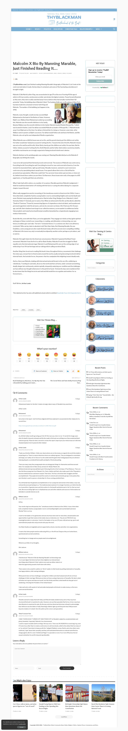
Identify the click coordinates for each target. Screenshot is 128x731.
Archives (100, 469)
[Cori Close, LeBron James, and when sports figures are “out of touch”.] (25, 693)
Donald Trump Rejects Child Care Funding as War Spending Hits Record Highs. (49, 706)
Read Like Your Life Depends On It (69, 293)
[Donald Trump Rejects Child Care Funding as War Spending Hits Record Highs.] (51, 693)
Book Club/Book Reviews (46, 73)
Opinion (59, 73)
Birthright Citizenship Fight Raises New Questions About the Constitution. (76, 706)
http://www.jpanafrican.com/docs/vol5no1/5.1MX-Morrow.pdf (37, 426)
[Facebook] (40, 371)
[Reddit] (73, 371)
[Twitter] (57, 371)
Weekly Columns (67, 73)
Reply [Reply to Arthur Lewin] (78, 399)
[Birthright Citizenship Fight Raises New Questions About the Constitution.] (77, 693)
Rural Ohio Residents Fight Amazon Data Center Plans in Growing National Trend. (103, 706)
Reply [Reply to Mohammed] (78, 413)
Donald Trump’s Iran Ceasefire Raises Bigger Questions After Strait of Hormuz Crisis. (101, 427)
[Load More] (64, 716)
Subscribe (100, 81)
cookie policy (22, 724)
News (55, 73)
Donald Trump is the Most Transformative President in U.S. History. (101, 458)
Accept (21, 727)
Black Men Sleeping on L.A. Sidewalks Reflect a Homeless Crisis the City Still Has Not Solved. (101, 416)
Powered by (100, 87)
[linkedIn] (68, 371)
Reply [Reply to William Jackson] (78, 496)
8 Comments (34, 73)
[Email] (78, 371)
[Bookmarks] (114, 19)
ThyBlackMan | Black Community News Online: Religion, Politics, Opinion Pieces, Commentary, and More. (70, 725)
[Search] (114, 29)
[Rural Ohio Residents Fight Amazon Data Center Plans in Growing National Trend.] (103, 693)
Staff (16, 73)
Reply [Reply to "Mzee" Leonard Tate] (78, 613)
